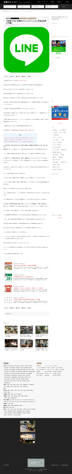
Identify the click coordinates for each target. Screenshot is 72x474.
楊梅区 (21, 405)
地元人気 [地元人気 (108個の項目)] (55, 154)
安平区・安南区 (14, 386)
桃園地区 (5, 405)
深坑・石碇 (19, 401)
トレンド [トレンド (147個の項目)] (55, 139)
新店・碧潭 (29, 399)
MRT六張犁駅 (12, 367)
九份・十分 (22, 399)
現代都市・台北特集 (56, 373)
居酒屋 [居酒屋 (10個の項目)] (61, 157)
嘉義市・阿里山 (10, 394)
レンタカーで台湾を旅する (41, 367)
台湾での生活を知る (23, 18)
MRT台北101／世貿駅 (30, 369)
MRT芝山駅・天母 (27, 377)
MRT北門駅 (6, 369)
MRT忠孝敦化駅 (7, 375)
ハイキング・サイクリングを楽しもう (51, 365)
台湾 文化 (20, 80)
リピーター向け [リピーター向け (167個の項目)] (56, 147)
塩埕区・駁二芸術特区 (31, 409)
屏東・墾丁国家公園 (17, 394)
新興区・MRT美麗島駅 (17, 411)
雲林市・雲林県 (7, 392)
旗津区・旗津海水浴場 (8, 412)
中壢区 (9, 405)
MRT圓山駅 (6, 373)
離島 (4, 407)
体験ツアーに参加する (51, 367)
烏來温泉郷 (24, 401)
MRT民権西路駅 (14, 377)
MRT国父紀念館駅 (32, 371)
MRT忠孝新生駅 (14, 375)
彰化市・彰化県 (23, 390)
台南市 (5, 384)
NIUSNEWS (39, 365)
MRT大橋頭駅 (17, 373)
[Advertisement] (60, 81)
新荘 (33, 399)
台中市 (18, 390)
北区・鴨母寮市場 (31, 384)
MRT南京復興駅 (12, 369)
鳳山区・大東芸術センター (9, 414)
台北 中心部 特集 (59, 367)
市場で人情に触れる (40, 373)
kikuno (9, 313)
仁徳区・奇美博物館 (23, 384)
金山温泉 (28, 401)
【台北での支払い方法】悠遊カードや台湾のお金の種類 (24, 265)
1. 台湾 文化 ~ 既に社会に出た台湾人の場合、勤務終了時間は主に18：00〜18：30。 (20, 137)
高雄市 (5, 409)
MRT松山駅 (28, 375)
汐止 (13, 401)
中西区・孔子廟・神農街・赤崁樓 (13, 384)
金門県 (13, 407)
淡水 (15, 401)
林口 (10, 401)
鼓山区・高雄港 (17, 414)
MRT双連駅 (18, 369)
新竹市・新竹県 (10, 403)
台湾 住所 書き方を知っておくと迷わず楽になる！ (23, 276)
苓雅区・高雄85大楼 (26, 412)
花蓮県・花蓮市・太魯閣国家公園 (10, 397)
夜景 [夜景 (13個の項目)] (54, 157)
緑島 (10, 407)
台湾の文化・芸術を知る (32, 18)
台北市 (5, 365)
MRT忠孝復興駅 (29, 373)
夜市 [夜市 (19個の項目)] (62, 154)
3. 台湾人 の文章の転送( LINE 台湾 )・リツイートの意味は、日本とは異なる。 (19, 141)
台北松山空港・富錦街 (8, 380)
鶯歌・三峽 (33, 401)
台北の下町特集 (61, 369)
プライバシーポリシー (33, 470)
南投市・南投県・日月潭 (12, 390)
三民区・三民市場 (10, 409)
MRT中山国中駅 (9, 365)
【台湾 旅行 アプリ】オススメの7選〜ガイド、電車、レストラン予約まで (28, 288)
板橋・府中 (6, 401)
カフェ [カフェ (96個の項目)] (55, 132)
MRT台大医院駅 (12, 371)
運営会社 (44, 469)
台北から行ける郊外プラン (41, 369)
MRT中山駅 (22, 365)
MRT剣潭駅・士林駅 (19, 367)
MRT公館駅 (6, 367)
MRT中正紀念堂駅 (28, 365)
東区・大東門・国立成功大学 (22, 386)
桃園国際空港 (16, 405)
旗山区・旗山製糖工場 (26, 411)
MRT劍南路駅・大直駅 (28, 367)
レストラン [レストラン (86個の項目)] (55, 149)
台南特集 (38, 371)
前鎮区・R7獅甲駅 (23, 409)
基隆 (25, 399)
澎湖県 (7, 407)
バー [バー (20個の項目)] (62, 139)
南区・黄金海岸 (7, 386)
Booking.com (60, 123)
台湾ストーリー (58, 465)
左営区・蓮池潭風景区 (8, 411)
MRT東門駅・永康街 (21, 375)
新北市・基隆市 (6, 399)
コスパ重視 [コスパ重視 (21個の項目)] (55, 134)
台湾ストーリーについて (42, 1)
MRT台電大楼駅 (19, 371)
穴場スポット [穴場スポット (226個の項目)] (56, 164)
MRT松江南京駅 (7, 377)
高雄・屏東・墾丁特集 (56, 375)
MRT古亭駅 (23, 369)
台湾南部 (5, 394)
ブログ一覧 (26, 469)
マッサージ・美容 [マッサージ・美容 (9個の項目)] (56, 144)
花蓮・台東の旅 (39, 375)
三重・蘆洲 (12, 399)
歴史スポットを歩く (48, 373)
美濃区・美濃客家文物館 (17, 412)
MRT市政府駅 (22, 373)
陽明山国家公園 (7, 382)
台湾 (8, 18)
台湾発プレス (60, 1)
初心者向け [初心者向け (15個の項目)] (64, 149)
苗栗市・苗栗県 (30, 390)
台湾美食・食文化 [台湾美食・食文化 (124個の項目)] (57, 152)
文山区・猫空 (19, 380)
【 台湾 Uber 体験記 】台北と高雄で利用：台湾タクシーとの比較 (26, 299)
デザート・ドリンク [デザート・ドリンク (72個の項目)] (57, 137)
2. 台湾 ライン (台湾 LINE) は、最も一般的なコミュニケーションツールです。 (19, 139)
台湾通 (67, 1)
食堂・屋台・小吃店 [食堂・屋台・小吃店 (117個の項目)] (57, 169)
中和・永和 (17, 399)
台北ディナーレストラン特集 (52, 369)
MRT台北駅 (6, 371)
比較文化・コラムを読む (15, 18)
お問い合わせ (40, 470)
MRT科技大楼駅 (20, 377)
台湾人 (24, 80)
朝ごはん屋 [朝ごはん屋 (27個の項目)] (55, 162)
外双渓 (14, 380)
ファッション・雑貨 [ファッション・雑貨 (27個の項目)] (57, 142)
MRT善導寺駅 (25, 371)
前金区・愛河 (16, 409)
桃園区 (12, 405)
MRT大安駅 (12, 373)
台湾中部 (5, 390)
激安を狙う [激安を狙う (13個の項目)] (64, 162)
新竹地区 (5, 403)
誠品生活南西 (47, 375)
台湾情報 (52, 1)
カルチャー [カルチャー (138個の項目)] (62, 132)
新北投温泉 (24, 380)
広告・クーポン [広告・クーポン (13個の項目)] (56, 159)
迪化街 (28, 380)
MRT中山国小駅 (16, 365)
